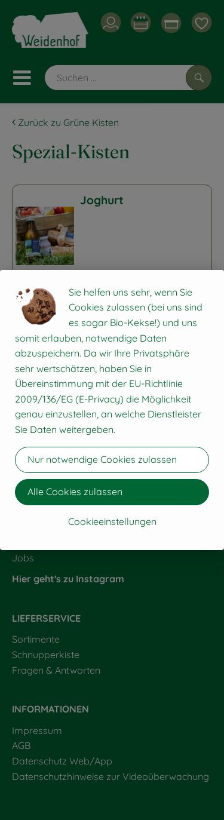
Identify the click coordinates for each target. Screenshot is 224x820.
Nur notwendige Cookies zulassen (102, 459)
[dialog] (112, 410)
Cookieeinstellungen (112, 521)
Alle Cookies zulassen (74, 491)
